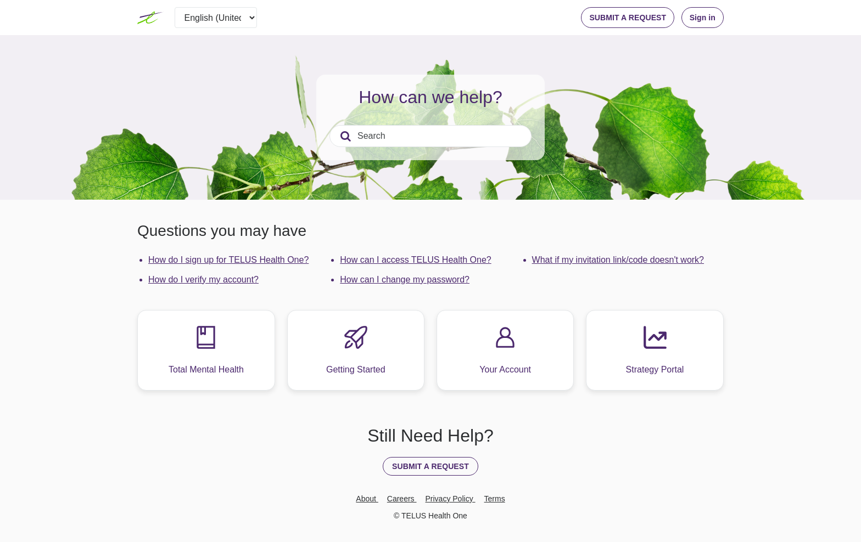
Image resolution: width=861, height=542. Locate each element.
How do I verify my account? (203, 279)
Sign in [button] (702, 17)
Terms (494, 498)
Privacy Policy (451, 498)
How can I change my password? (404, 279)
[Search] (430, 136)
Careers (402, 498)
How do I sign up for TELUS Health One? (228, 259)
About (367, 498)
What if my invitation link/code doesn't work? (618, 259)
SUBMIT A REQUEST (627, 17)
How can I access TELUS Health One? (415, 259)
